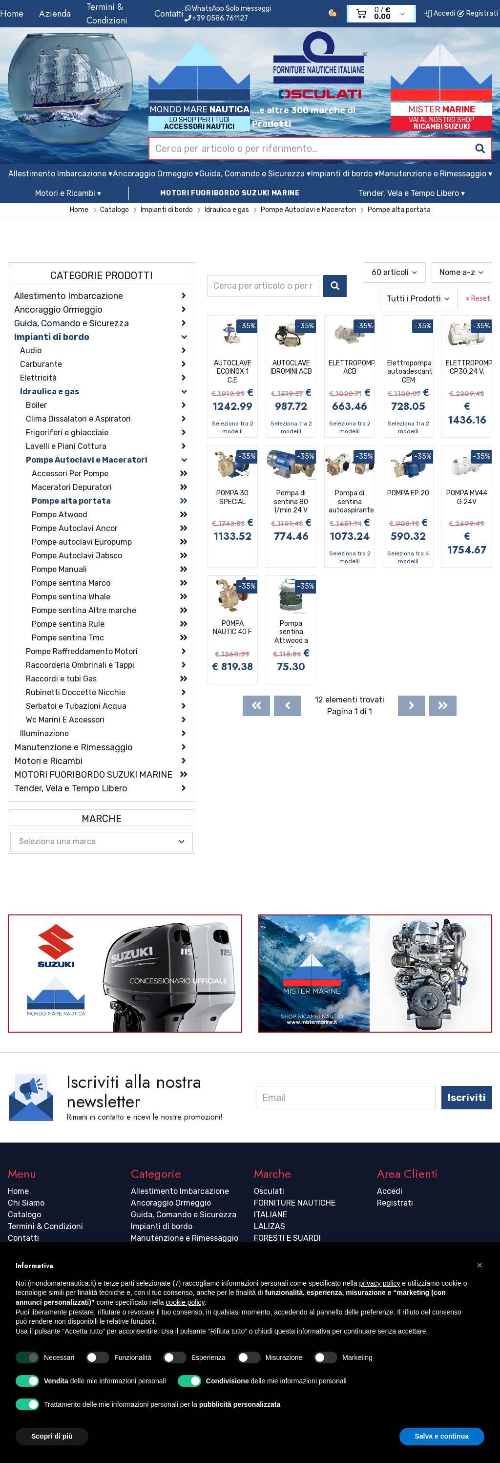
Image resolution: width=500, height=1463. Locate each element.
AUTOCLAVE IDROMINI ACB (291, 367)
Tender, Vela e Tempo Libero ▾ (411, 193)
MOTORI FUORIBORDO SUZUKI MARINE (230, 193)
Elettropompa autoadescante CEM (410, 371)
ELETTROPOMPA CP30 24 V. (469, 367)
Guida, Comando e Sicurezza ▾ (255, 173)
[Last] (443, 706)
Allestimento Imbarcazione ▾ (60, 173)
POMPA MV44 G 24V (466, 497)
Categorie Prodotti (101, 275)
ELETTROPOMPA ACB (352, 367)
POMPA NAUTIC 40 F (232, 627)
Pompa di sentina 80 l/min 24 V (291, 501)
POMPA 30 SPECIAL (232, 497)
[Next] (411, 706)
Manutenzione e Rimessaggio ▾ (435, 173)
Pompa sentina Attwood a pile (291, 633)
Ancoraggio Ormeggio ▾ (156, 173)
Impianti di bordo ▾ (344, 173)
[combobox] (320, 148)
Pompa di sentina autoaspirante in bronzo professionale (351, 502)
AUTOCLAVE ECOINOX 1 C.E (232, 371)
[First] (256, 706)
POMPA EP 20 (408, 493)
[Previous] (287, 706)
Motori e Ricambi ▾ (68, 193)
